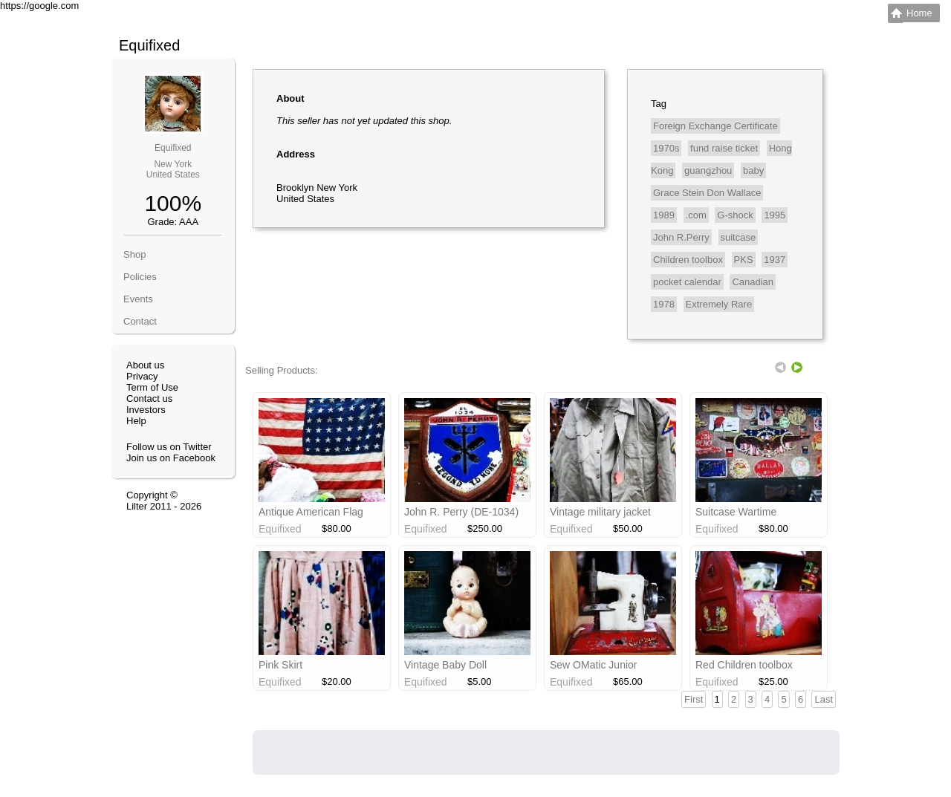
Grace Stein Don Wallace (707, 192)
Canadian (752, 281)
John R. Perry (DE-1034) (461, 512)
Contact (140, 321)
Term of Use (152, 387)
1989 (664, 215)
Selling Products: (281, 370)
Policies (140, 276)
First (693, 699)
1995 (774, 215)
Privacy (142, 376)
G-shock (735, 215)
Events (138, 299)
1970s (666, 148)
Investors (146, 409)
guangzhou (708, 170)
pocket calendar (687, 281)
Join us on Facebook (170, 457)
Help (136, 420)
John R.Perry (681, 237)
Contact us (149, 398)
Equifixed (173, 148)
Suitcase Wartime (735, 512)
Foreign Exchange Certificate (715, 125)
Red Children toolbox (744, 665)
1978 (664, 304)
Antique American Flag (311, 512)
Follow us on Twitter (169, 446)
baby (753, 170)
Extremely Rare (719, 304)
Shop (134, 254)
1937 (774, 259)
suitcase (738, 237)
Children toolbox (688, 259)
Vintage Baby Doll (445, 665)
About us (145, 365)
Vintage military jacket (600, 512)
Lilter (136, 506)
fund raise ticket (724, 148)
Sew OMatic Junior (593, 665)
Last (823, 699)
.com (696, 215)
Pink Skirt (280, 665)
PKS (743, 259)
